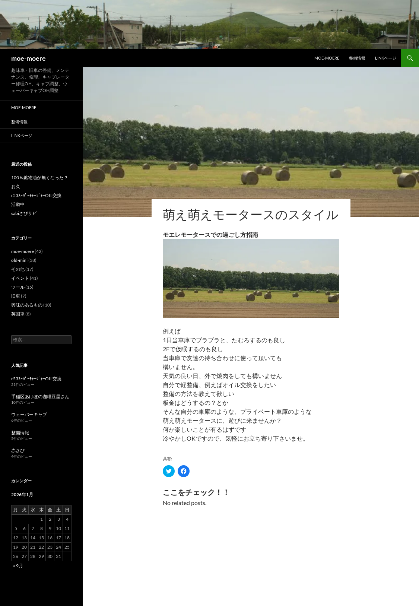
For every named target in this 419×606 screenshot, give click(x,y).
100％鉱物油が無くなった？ (39, 177)
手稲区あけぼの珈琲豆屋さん (40, 396)
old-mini (19, 260)
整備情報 (357, 57)
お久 (15, 186)
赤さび (18, 450)
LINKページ (385, 57)
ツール (18, 287)
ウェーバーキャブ (29, 414)
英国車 (18, 314)
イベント (20, 278)
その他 (18, 269)
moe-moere (28, 58)
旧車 (15, 296)
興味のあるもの (26, 305)
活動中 (18, 204)
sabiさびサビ (24, 213)
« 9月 (18, 565)
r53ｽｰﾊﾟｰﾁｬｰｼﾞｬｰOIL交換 (36, 195)
